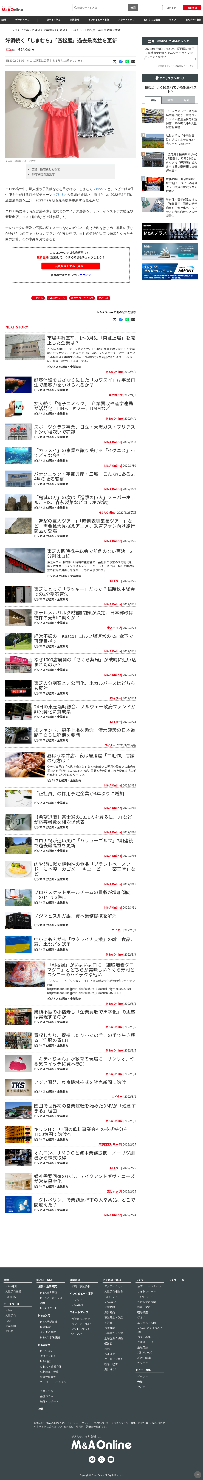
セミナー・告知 (193, 19)
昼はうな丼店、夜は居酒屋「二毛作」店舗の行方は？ (91, 799)
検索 (133, 7)
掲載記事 (143, 1432)
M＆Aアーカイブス (51, 1307)
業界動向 (109, 1322)
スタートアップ (126, 19)
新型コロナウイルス (82, 319)
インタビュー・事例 (98, 19)
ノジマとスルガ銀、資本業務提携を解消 (75, 957)
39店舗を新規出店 (43, 195)
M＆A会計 (46, 1371)
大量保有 (10, 1325)
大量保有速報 (13, 1301)
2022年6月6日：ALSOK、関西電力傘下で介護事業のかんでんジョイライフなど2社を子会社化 (169, 53)
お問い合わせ (157, 1432)
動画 (42, 1312)
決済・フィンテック (149, 1296)
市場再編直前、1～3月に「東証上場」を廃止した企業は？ (91, 361)
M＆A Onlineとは (55, 1432)
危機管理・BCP (113, 1343)
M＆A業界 (110, 1311)
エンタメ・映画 (146, 1332)
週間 (170, 199)
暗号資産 (142, 1322)
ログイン (171, 7)
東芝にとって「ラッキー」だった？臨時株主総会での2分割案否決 (84, 612)
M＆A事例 (77, 1315)
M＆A (8, 1320)
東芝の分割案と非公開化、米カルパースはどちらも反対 (84, 706)
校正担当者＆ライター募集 (121, 1432)
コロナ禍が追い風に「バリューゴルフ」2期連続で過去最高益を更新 (83, 884)
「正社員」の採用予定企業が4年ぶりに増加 (79, 835)
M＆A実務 (44, 1354)
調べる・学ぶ (54, 19)
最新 (153, 199)
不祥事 (108, 1332)
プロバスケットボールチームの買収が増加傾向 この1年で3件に (84, 936)
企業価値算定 (48, 1386)
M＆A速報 (11, 1296)
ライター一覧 (176, 1290)
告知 (140, 1391)
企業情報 (10, 1335)
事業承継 (74, 19)
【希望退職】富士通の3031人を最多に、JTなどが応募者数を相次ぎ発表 (83, 861)
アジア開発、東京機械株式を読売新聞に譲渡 (80, 1123)
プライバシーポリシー (79, 1432)
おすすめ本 (144, 1346)
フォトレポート (146, 1301)
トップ (13, 30)
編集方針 (39, 1432)
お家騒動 (109, 1338)
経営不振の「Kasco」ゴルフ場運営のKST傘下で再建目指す (83, 659)
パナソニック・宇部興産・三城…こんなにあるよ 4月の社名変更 (84, 497)
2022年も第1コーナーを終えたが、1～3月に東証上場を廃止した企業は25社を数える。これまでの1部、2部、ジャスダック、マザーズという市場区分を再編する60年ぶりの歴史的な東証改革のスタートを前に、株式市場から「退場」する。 (91, 376)
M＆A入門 (44, 1325)
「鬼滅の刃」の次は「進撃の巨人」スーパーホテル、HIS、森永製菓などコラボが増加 (84, 521)
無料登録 (192, 7)
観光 (107, 1358)
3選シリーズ (144, 1362)
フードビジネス (113, 1369)
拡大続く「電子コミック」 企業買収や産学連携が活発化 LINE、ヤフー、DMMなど (83, 427)
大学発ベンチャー (82, 1328)
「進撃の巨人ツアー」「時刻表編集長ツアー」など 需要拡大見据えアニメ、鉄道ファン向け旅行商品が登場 (84, 547)
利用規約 (99, 1432)
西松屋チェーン (57, 319)
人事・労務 (46, 1401)
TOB (8, 1330)
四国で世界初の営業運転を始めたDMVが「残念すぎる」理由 (85, 1149)
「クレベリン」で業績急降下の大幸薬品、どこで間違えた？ (84, 1243)
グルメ (141, 1327)
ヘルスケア (111, 1364)
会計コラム (46, 1406)
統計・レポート (49, 1411)
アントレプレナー (81, 1339)
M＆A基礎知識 (48, 1331)
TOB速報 (10, 1306)
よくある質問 (48, 1342)
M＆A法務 (46, 1360)
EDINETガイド (146, 1306)
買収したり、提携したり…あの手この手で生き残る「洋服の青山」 (84, 1079)
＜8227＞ (100, 210)
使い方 (9, 1341)
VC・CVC (76, 1344)
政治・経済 (111, 1374)
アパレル (103, 319)
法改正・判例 (48, 1366)
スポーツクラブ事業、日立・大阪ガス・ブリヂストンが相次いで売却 (84, 450)
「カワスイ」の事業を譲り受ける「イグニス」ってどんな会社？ (84, 474)
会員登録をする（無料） (70, 287)
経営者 (108, 1353)
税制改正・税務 (49, 1381)
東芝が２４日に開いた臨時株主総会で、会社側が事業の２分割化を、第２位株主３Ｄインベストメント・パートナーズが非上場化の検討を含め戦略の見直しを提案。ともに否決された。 (91, 587)
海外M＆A (110, 1379)
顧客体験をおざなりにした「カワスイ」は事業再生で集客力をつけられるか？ (84, 403)
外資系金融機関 (146, 1311)
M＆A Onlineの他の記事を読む (116, 333)
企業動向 (49, 30)
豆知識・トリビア (148, 1352)
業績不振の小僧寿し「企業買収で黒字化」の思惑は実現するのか (84, 1055)
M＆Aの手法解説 (50, 1347)
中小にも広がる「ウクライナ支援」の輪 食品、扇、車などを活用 (84, 983)
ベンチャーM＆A (81, 1333)
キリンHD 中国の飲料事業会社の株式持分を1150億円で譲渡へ (81, 1173)
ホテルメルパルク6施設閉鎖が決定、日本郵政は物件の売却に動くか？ (83, 636)
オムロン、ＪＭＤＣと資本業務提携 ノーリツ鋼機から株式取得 (84, 1196)
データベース (22, 19)
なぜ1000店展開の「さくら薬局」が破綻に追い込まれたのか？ (85, 683)
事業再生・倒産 (113, 1327)
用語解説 (45, 1336)
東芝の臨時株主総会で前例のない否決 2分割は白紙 (89, 574)
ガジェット (144, 1373)
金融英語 (142, 1357)
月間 (186, 199)
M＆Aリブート (48, 1318)
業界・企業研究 (47, 1296)
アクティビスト (113, 1296)
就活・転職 (144, 1367)
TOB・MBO (111, 1306)
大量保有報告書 (113, 1301)
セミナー (142, 1396)
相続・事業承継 (80, 1296)
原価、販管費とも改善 (46, 190)
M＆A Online (26, 49)
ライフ (172, 19)
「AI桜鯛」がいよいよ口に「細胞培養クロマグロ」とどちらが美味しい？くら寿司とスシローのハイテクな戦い (91, 1011)
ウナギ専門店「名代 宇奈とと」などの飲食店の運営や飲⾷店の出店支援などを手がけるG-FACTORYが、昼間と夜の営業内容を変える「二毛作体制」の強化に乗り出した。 (91, 812)
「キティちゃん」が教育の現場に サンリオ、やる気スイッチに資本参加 (84, 1102)
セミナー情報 (143, 1380)
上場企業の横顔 (113, 1348)
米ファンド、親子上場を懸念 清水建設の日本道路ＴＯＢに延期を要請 (84, 753)
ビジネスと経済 (152, 19)
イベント (142, 1386)
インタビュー (79, 1309)
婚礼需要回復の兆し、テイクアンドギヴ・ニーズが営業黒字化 (84, 1220)
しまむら (38, 319)
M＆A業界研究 (48, 1302)
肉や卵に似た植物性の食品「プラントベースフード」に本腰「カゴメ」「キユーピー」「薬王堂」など (84, 910)
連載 (41, 1418)
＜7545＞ (59, 216)
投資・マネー (145, 1317)
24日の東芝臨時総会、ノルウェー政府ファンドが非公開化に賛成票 (85, 730)
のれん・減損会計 (50, 1376)
